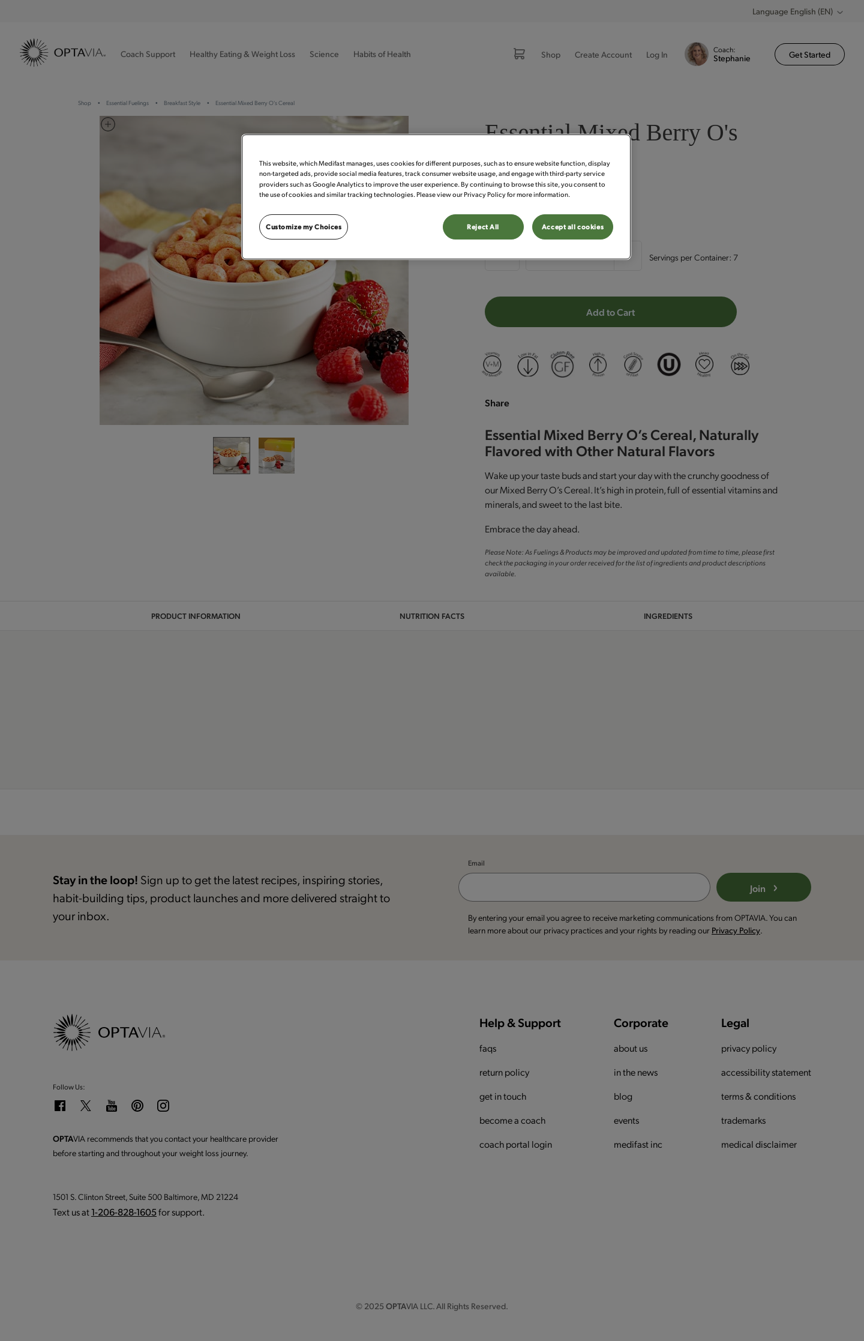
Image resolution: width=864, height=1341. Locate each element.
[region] (436, 196)
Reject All (483, 226)
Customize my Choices (303, 226)
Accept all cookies (573, 226)
